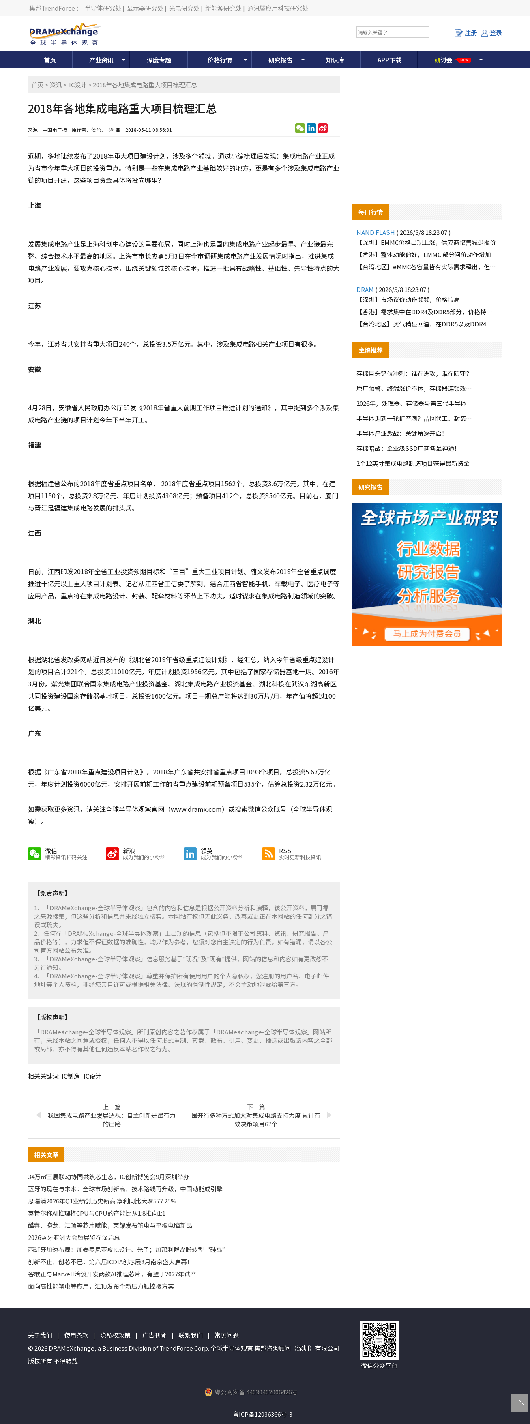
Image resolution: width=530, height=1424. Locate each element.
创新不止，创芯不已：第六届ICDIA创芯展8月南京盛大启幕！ (110, 1261)
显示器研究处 (145, 8)
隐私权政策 (115, 1335)
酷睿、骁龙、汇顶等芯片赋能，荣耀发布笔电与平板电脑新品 (110, 1225)
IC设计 (78, 84)
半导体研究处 (103, 8)
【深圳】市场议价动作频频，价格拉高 (408, 299)
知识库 (335, 60)
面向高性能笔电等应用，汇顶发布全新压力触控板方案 (101, 1286)
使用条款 (76, 1335)
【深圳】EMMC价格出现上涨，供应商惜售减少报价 (426, 242)
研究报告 (280, 60)
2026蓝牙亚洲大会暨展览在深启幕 (74, 1237)
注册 (466, 32)
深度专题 (159, 60)
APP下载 (389, 60)
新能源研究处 (223, 8)
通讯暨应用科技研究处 (277, 8)
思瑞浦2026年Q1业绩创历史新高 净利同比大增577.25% (102, 1201)
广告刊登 (154, 1335)
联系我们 (190, 1335)
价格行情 (220, 60)
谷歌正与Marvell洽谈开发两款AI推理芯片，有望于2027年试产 (112, 1274)
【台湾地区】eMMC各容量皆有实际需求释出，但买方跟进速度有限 (427, 266)
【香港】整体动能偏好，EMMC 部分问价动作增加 (423, 254)
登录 (491, 32)
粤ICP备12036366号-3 (262, 1414)
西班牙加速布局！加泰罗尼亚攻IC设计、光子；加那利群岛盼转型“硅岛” (128, 1249)
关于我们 (40, 1335)
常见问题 (227, 1335)
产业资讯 (101, 60)
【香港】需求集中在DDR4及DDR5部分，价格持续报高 (427, 311)
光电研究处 (184, 8)
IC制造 (70, 1076)
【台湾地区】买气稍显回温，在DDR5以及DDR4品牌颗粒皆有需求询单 (427, 324)
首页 (50, 60)
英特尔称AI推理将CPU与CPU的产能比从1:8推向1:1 (96, 1213)
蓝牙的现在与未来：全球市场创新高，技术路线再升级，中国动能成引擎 (125, 1188)
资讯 (55, 84)
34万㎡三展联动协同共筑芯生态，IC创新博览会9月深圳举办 (108, 1176)
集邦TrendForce (52, 8)
